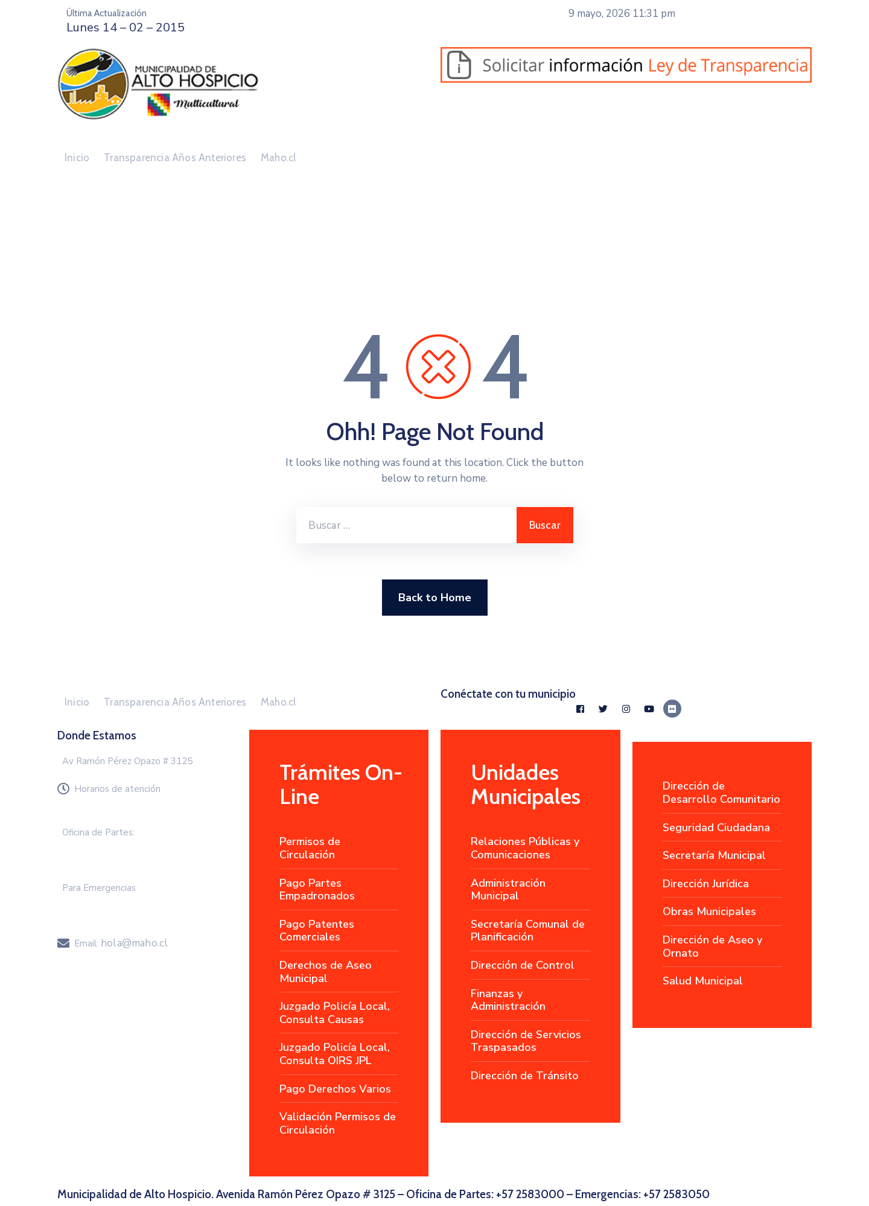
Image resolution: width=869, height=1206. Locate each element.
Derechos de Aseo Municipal (325, 972)
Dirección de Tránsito (525, 1075)
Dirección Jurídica (706, 883)
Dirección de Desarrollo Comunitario (721, 792)
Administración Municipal (508, 890)
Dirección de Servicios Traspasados (526, 1041)
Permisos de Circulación (309, 848)
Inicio (77, 158)
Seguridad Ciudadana (716, 827)
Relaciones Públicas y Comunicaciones (525, 848)
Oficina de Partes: (98, 832)
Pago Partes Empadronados (317, 890)
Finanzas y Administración (508, 1000)
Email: (121, 943)
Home (72, 258)
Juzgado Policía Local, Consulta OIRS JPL (334, 1054)
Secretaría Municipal (714, 855)
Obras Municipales (709, 911)
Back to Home (434, 597)
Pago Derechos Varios (335, 1089)
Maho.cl (278, 158)
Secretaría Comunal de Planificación (528, 931)
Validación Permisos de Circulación (337, 1123)
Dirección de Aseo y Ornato (712, 946)
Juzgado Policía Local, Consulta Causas (334, 1013)
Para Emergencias (99, 888)
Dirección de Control (523, 965)
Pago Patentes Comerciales (316, 931)
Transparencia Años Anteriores (175, 158)
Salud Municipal (703, 981)
